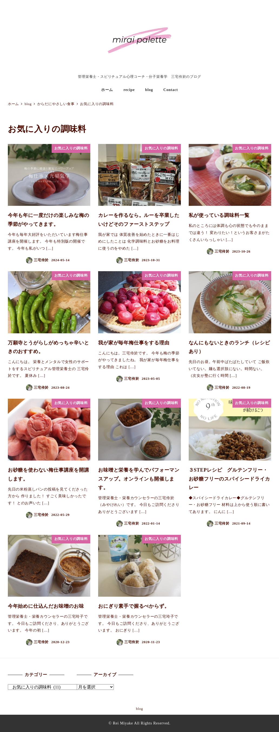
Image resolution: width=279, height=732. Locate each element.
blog (139, 709)
